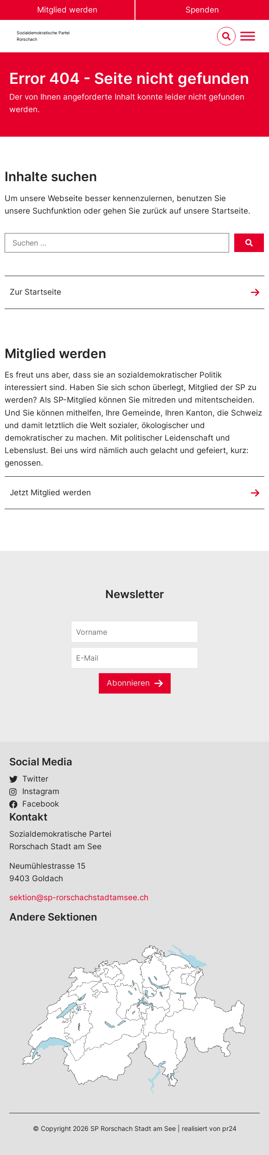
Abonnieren (128, 683)
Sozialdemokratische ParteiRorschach (43, 36)
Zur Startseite (35, 292)
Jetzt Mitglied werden (50, 492)
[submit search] (249, 242)
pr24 (229, 1128)
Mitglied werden (67, 9)
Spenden (202, 9)
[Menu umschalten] (247, 36)
